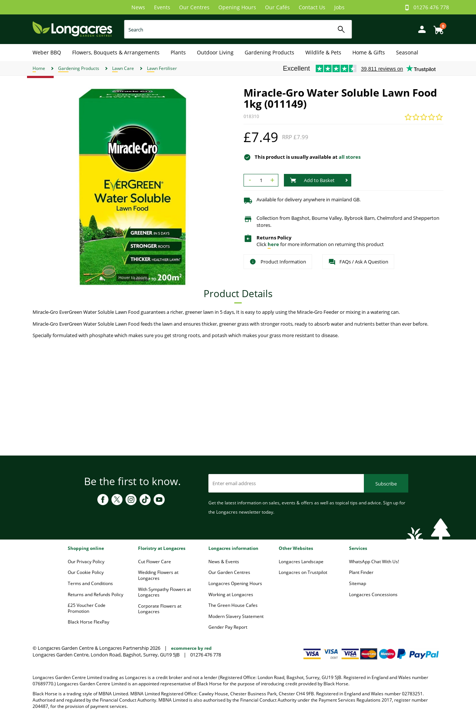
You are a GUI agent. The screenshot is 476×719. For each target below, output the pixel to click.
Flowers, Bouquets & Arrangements (116, 52)
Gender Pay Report (227, 627)
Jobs (339, 7)
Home (39, 68)
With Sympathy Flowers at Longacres (164, 592)
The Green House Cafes (233, 605)
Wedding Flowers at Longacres (158, 575)
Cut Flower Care (154, 561)
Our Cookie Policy (86, 572)
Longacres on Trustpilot (303, 572)
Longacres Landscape (301, 561)
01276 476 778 (431, 7)
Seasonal (407, 52)
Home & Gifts (368, 52)
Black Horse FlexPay (88, 622)
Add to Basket (312, 180)
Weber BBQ (47, 52)
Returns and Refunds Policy (95, 594)
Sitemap (357, 583)
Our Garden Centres (229, 572)
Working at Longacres (230, 594)
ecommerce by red (191, 648)
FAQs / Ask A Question (358, 262)
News (138, 7)
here (273, 244)
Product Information (277, 261)
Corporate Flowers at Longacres (159, 609)
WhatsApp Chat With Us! (374, 561)
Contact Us (312, 7)
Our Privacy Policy (86, 561)
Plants (178, 52)
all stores (350, 157)
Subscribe (386, 483)
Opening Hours (237, 7)
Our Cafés (277, 7)
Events (162, 7)
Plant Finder (361, 572)
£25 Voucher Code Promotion (86, 608)
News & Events (223, 561)
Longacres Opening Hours (235, 583)
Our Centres (194, 7)
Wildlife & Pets (323, 52)
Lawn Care (123, 68)
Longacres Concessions (373, 594)
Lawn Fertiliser (162, 68)
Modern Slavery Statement (236, 616)
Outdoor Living (215, 52)
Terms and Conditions (90, 583)
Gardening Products (269, 52)
